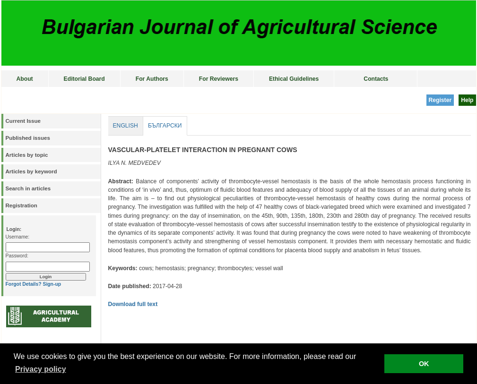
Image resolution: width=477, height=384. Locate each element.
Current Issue (23, 121)
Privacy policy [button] (40, 369)
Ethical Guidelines (294, 79)
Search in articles (28, 188)
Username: (18, 236)
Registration (21, 205)
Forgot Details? (24, 284)
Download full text (133, 304)
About (25, 79)
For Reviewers (218, 79)
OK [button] (424, 363)
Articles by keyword (31, 171)
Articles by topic (27, 155)
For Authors (152, 79)
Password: (17, 255)
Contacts (376, 79)
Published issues (28, 138)
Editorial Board (84, 79)
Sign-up (52, 284)
